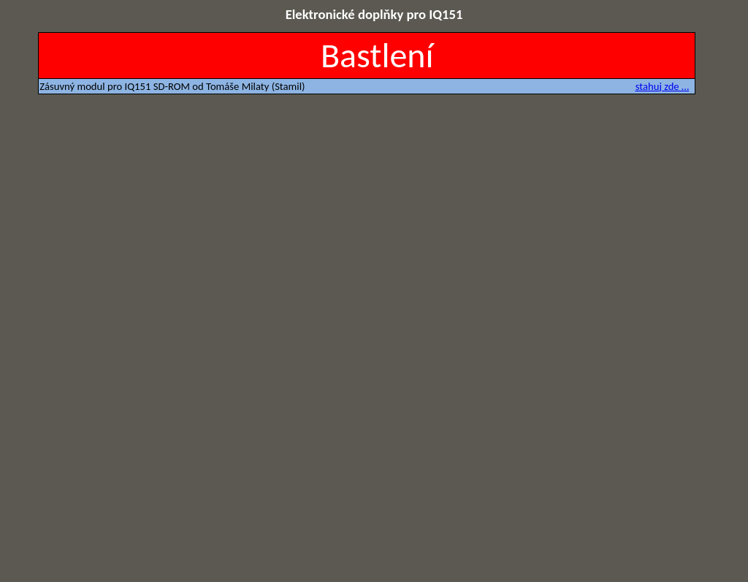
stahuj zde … (662, 86)
